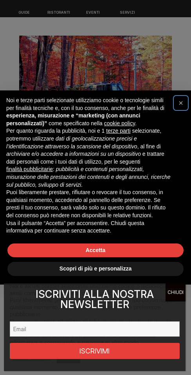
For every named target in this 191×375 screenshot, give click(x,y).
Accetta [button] (96, 250)
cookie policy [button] (119, 123)
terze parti (118, 131)
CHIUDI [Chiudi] (176, 292)
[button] (181, 103)
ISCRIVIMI (94, 351)
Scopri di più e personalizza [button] (95, 268)
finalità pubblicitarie (29, 169)
